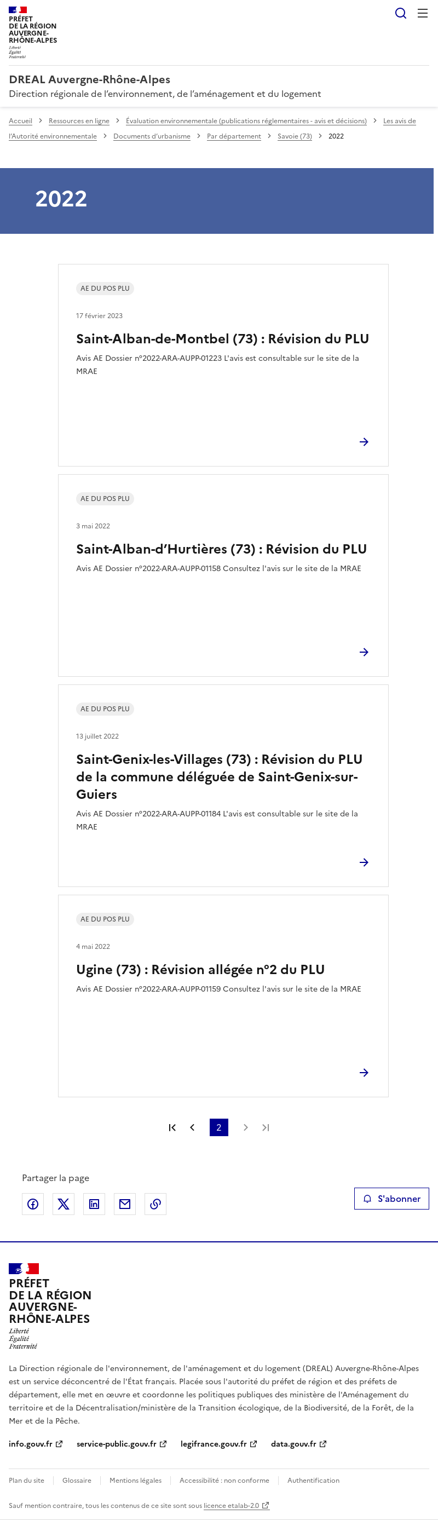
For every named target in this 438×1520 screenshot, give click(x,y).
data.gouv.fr (293, 1444)
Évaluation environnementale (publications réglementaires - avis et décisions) (246, 121)
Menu (423, 13)
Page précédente (192, 1127)
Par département (234, 136)
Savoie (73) (295, 136)
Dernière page (265, 1127)
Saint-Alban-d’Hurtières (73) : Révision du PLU (221, 549)
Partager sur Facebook (33, 1204)
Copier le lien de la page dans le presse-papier (155, 1204)
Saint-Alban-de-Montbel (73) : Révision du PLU (223, 339)
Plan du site (26, 1481)
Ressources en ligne (79, 121)
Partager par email (125, 1204)
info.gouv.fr (31, 1444)
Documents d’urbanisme (152, 136)
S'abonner (391, 1198)
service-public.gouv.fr (117, 1444)
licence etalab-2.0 (231, 1506)
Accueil (20, 121)
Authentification (313, 1481)
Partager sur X (63, 1204)
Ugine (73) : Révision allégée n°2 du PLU (200, 970)
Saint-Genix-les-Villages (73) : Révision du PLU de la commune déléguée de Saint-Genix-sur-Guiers (219, 777)
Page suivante (246, 1127)
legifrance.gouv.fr (214, 1444)
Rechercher (401, 13)
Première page (172, 1127)
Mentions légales (136, 1481)
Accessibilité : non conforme (224, 1481)
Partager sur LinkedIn (94, 1204)
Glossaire (76, 1481)
